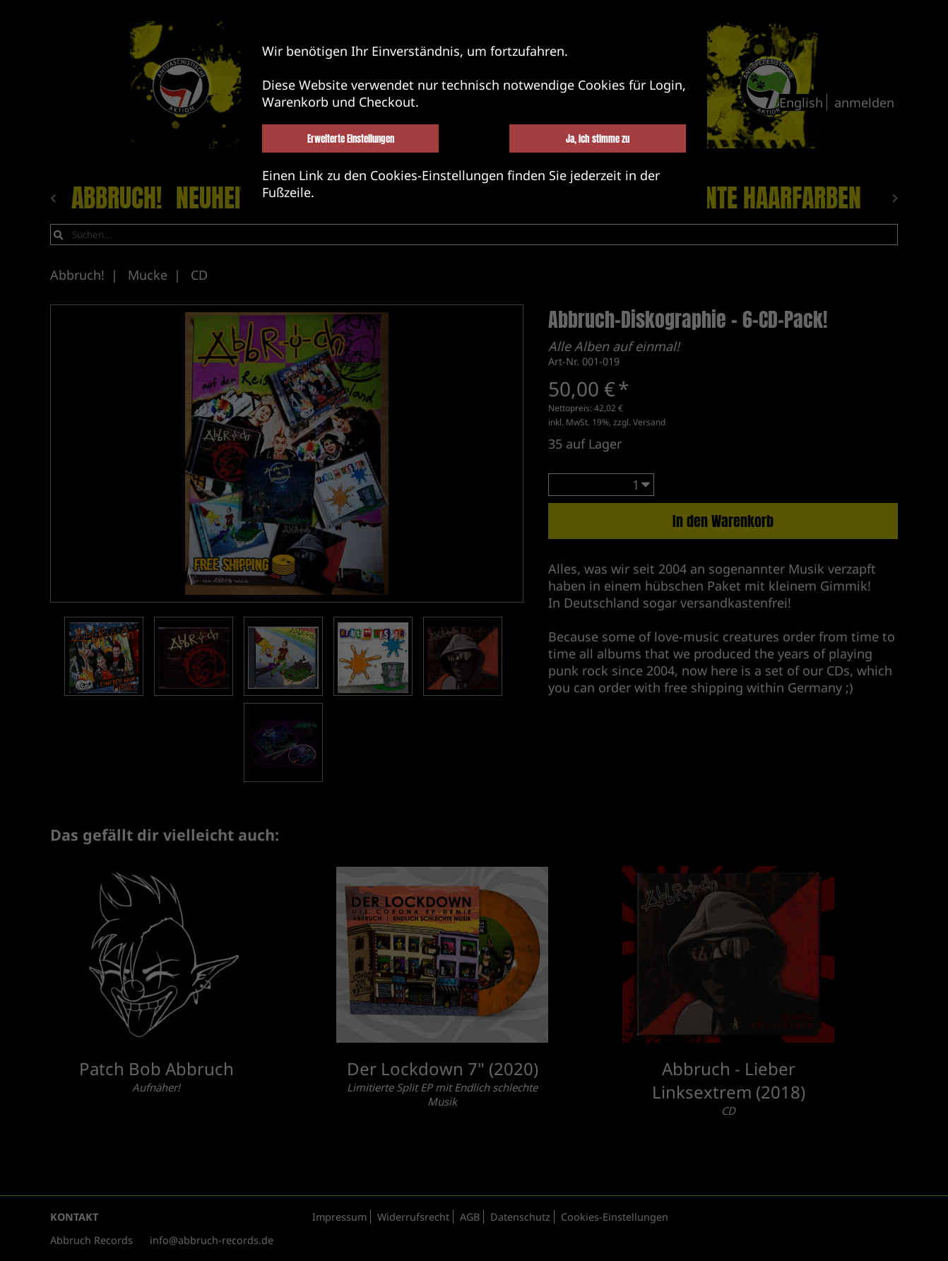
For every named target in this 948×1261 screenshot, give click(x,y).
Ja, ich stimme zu (597, 138)
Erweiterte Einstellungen (350, 138)
